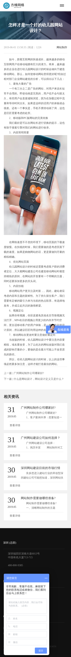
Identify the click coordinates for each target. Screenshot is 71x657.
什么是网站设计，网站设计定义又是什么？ (39, 379)
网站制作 (62, 47)
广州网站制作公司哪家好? (29, 373)
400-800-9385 (15, 565)
